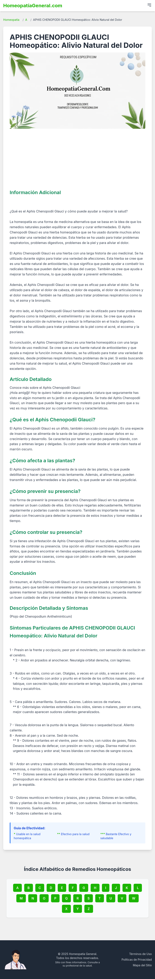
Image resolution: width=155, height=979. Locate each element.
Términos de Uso (140, 954)
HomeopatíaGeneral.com (32, 5)
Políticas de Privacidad (136, 959)
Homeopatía (11, 19)
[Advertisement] (77, 159)
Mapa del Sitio (142, 965)
